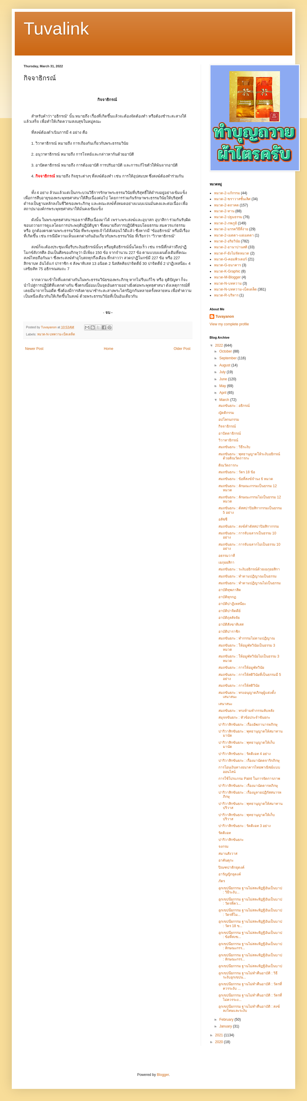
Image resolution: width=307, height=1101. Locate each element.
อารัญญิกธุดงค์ (229, 874)
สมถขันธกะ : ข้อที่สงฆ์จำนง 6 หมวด (245, 479)
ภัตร (221, 881)
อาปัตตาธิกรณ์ (229, 433)
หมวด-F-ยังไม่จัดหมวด (231, 253)
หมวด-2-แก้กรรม (227, 193)
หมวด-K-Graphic (227, 271)
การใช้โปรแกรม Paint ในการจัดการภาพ (249, 779)
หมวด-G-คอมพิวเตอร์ (230, 259)
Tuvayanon (224, 316)
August (225, 365)
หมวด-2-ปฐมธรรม (228, 217)
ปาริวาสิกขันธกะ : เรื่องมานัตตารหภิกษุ (248, 786)
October (226, 351)
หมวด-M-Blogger (227, 277)
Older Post (182, 349)
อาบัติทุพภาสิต (229, 590)
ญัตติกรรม (226, 413)
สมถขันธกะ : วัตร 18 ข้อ (236, 472)
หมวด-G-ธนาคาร (227, 265)
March (224, 400)
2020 (219, 1042)
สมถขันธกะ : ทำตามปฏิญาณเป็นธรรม (247, 576)
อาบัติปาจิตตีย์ (229, 611)
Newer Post (34, 349)
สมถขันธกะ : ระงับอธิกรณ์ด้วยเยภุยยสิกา (249, 569)
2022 (219, 345)
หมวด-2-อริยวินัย (227, 241)
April (223, 393)
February (226, 1019)
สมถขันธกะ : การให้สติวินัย (238, 686)
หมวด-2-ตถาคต (226, 205)
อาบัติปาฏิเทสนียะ (232, 604)
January (226, 1026)
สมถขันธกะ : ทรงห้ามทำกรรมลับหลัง (246, 711)
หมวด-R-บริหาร (226, 295)
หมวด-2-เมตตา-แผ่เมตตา (234, 235)
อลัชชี (222, 519)
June (223, 379)
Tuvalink (56, 28)
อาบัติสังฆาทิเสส (231, 624)
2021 (219, 1035)
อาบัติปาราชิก (229, 631)
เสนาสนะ (225, 704)
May (223, 386)
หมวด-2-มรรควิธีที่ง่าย (231, 229)
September (228, 358)
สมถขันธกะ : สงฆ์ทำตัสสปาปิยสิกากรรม (248, 526)
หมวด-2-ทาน (224, 211)
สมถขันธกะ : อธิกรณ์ (234, 406)
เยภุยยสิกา (226, 562)
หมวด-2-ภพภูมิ (225, 223)
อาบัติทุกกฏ (227, 597)
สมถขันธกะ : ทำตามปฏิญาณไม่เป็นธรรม (249, 583)
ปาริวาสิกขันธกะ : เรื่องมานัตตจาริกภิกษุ (249, 761)
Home (108, 349)
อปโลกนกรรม (228, 419)
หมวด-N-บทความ (228, 283)
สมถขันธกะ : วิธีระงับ (234, 447)
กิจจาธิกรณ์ (227, 426)
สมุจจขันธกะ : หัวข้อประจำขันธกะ (244, 717)
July (223, 372)
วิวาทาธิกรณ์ (228, 440)
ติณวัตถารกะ (228, 465)
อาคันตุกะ (225, 860)
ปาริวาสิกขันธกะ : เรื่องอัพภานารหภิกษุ (247, 724)
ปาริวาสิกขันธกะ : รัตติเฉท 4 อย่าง (244, 754)
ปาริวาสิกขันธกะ (231, 840)
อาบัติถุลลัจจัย (229, 618)
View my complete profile (229, 324)
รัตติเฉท (224, 833)
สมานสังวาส (227, 854)
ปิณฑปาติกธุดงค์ (231, 867)
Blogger (163, 1075)
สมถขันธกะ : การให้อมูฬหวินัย (241, 668)
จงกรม (223, 846)
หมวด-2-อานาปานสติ (230, 247)
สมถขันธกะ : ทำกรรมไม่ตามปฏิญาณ (246, 638)
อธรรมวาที (226, 556)
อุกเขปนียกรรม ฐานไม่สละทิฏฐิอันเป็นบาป (250, 966)
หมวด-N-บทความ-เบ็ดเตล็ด (56, 334)
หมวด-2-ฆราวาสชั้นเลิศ (232, 199)
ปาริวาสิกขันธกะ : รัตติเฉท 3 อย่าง (244, 826)
